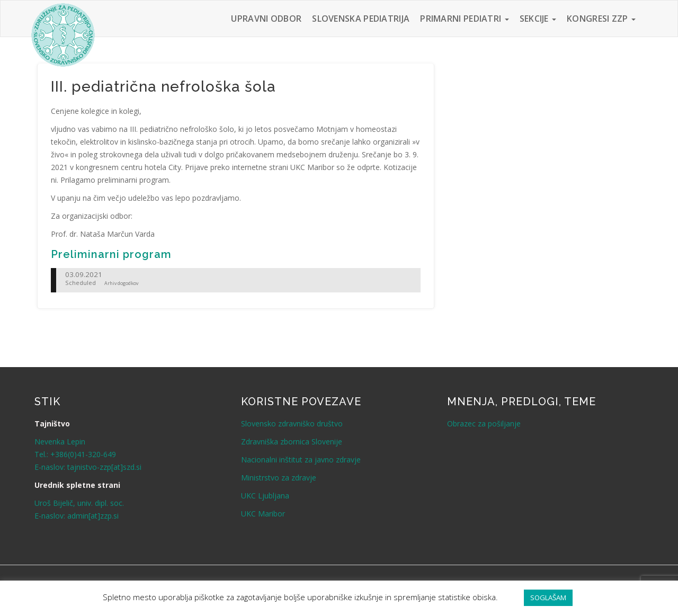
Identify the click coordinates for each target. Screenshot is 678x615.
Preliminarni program (111, 254)
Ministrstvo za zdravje (278, 478)
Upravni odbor (266, 18)
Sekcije (538, 18)
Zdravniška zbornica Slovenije (291, 441)
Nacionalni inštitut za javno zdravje (301, 459)
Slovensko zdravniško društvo (292, 423)
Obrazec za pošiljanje (484, 423)
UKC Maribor (263, 514)
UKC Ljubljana (265, 496)
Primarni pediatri (464, 18)
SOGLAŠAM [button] (548, 597)
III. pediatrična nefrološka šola (163, 86)
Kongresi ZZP (601, 18)
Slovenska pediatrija (360, 18)
